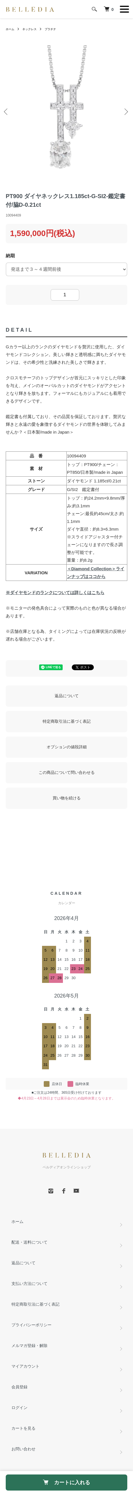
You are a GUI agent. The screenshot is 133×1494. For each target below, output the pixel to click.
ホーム (10, 29)
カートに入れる (66, 1482)
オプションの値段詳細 (67, 747)
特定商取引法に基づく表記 (67, 721)
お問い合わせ (23, 1449)
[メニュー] (124, 9)
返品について (67, 695)
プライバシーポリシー (31, 1325)
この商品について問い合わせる (67, 772)
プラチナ (50, 29)
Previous (7, 112)
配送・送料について (29, 1242)
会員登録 (19, 1387)
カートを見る (23, 1428)
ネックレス (29, 29)
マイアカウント (25, 1366)
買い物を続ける (67, 798)
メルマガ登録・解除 (29, 1345)
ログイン (19, 1407)
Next (126, 112)
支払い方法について (29, 1283)
